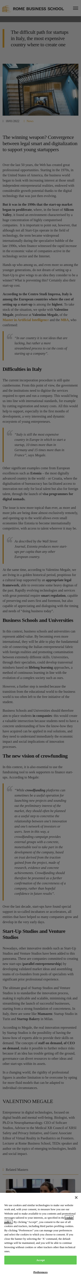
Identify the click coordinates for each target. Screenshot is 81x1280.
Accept (40, 1260)
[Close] (76, 1197)
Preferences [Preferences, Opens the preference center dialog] (40, 1272)
